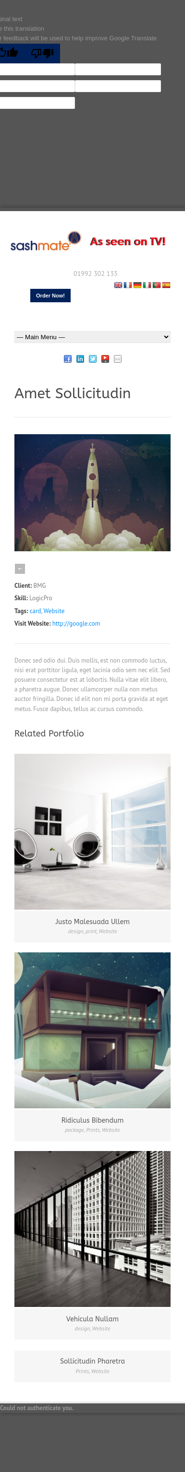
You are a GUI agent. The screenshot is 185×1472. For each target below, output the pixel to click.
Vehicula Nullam (92, 1319)
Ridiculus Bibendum (93, 1120)
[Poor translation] (42, 53)
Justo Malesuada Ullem (92, 922)
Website (54, 611)
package (74, 1129)
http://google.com (76, 623)
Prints (92, 1129)
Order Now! (50, 295)
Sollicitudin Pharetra (92, 1361)
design (76, 931)
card (35, 611)
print (91, 931)
